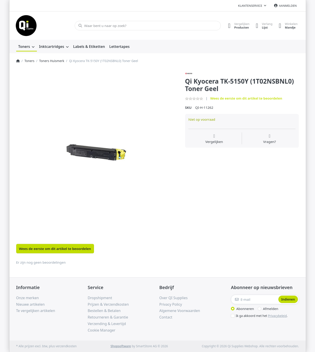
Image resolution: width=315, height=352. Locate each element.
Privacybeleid (277, 316)
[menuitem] (26, 47)
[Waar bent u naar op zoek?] (147, 25)
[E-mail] (254, 299)
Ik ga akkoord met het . (262, 316)
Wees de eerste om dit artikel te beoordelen (246, 98)
